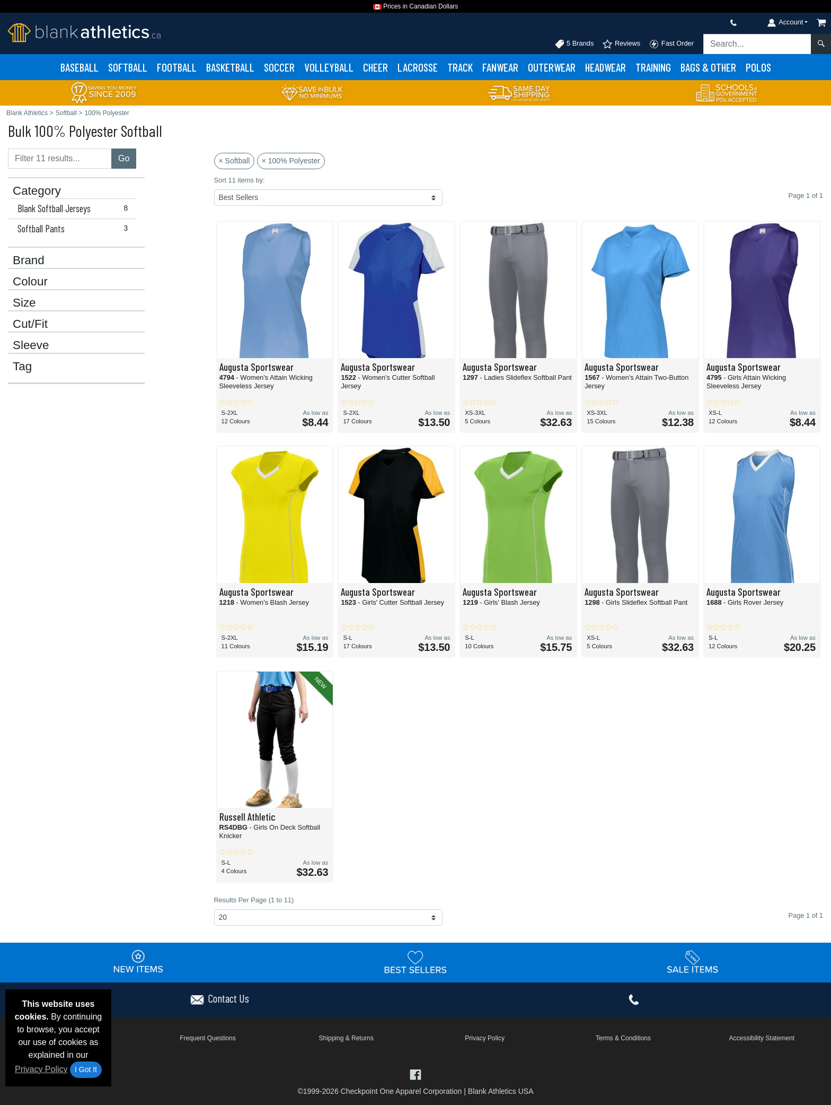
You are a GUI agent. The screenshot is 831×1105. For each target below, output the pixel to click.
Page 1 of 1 (806, 915)
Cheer (375, 67)
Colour (30, 282)
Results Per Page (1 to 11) (254, 900)
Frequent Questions (207, 1038)
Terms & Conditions (623, 1038)
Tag (22, 366)
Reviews (621, 44)
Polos (758, 67)
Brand (29, 260)
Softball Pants (74, 228)
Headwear (605, 67)
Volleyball (328, 67)
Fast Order (671, 44)
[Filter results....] (60, 159)
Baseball (79, 67)
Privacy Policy (41, 1069)
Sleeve (31, 345)
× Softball (234, 160)
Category (37, 191)
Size (24, 303)
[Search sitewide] (757, 44)
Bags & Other (708, 67)
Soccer (279, 67)
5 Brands (574, 44)
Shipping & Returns (346, 1038)
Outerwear (552, 67)
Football (177, 67)
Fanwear (500, 67)
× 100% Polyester (291, 160)
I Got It (86, 1069)
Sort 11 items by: (239, 180)
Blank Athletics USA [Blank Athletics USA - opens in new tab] (501, 1091)
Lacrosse (417, 67)
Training (653, 67)
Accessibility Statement (761, 1038)
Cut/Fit (30, 324)
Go (123, 158)
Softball (127, 67)
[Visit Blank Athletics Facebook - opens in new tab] (415, 1073)
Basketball (230, 67)
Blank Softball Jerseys (74, 208)
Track (460, 67)
